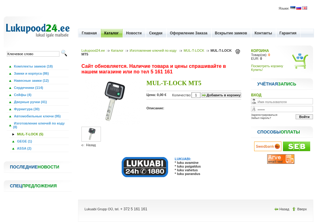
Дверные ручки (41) (30, 102)
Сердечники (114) (28, 88)
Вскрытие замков (231, 33)
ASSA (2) (23, 148)
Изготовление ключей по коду (153, 50)
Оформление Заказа (188, 33)
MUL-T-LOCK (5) (29, 134)
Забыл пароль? (261, 118)
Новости (133, 33)
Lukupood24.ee (93, 50)
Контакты (263, 33)
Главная (89, 33)
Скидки (156, 33)
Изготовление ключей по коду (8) (39, 125)
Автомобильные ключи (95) (37, 116)
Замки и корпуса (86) (31, 73)
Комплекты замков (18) (33, 66)
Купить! (257, 70)
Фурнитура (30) (26, 109)
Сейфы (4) (22, 95)
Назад (91, 145)
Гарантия (288, 33)
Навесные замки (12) (31, 80)
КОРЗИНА (260, 51)
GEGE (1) (24, 141)
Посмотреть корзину (267, 66)
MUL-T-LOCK (194, 50)
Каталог (111, 33)
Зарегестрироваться (264, 114)
